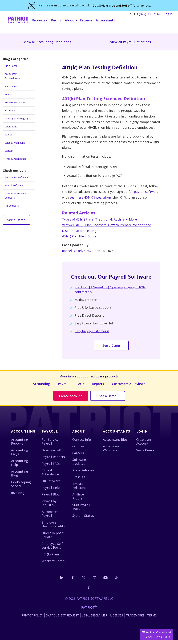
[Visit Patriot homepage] (18, 19)
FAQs (80, 384)
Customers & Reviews (128, 384)
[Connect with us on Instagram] (94, 578)
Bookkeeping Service (21, 484)
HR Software (12, 205)
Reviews (86, 19)
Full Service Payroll (50, 441)
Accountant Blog (115, 439)
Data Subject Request (62, 616)
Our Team (79, 446)
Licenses (116, 616)
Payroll (8, 134)
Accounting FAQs (19, 452)
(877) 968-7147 (149, 13)
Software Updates (79, 462)
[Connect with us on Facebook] (73, 578)
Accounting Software (16, 177)
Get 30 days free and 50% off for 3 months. (121, 5)
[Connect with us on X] (83, 578)
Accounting (11, 86)
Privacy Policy (32, 616)
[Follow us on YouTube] (105, 578)
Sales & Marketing (15, 142)
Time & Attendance (15, 158)
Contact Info (81, 439)
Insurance (10, 110)
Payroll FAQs (51, 463)
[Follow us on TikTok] (116, 578)
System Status (83, 516)
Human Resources (15, 102)
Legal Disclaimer (94, 616)
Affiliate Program (79, 496)
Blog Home (11, 65)
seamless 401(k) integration (90, 197)
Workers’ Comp (53, 561)
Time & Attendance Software (15, 195)
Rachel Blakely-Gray (76, 251)
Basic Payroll (51, 450)
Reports (98, 384)
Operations (11, 126)
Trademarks (135, 616)
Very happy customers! (92, 331)
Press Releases (83, 470)
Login (168, 13)
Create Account (70, 396)
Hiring (8, 94)
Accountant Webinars (111, 448)
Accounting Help (19, 463)
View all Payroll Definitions (130, 42)
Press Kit (79, 477)
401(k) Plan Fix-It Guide (79, 236)
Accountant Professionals (12, 76)
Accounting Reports (19, 441)
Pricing (56, 19)
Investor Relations (79, 486)
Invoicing (18, 493)
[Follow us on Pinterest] (89, 588)
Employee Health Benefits (53, 524)
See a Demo (16, 220)
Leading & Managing (16, 118)
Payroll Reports (53, 457)
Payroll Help (51, 488)
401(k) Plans (50, 554)
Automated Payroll (50, 514)
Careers (78, 453)
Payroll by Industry (49, 503)
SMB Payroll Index (81, 507)
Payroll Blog (51, 494)
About (78, 431)
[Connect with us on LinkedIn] (62, 578)
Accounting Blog (19, 473)
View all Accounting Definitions (47, 42)
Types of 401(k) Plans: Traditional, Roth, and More (99, 219)
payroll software (146, 192)
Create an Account (143, 441)
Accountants (105, 19)
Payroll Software (14, 185)
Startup (9, 150)
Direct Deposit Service (53, 535)
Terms (152, 616)
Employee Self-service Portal (53, 545)
